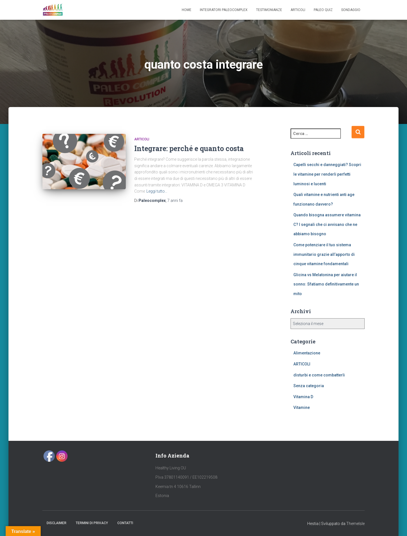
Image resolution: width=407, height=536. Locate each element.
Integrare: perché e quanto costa (189, 148)
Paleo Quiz (323, 10)
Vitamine (301, 407)
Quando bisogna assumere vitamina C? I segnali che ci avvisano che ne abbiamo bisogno (327, 224)
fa (175, 200)
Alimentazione (306, 353)
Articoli (298, 10)
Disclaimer (56, 523)
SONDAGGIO (350, 10)
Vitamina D (303, 397)
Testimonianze (269, 10)
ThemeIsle (355, 523)
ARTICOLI (141, 139)
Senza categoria (308, 386)
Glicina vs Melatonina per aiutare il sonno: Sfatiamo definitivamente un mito (326, 284)
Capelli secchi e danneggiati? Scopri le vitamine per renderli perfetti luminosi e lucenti (327, 174)
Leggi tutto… (156, 191)
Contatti (125, 523)
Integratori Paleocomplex (224, 10)
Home (186, 10)
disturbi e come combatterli (319, 375)
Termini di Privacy (92, 523)
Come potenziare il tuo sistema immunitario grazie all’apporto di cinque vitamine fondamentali (324, 254)
